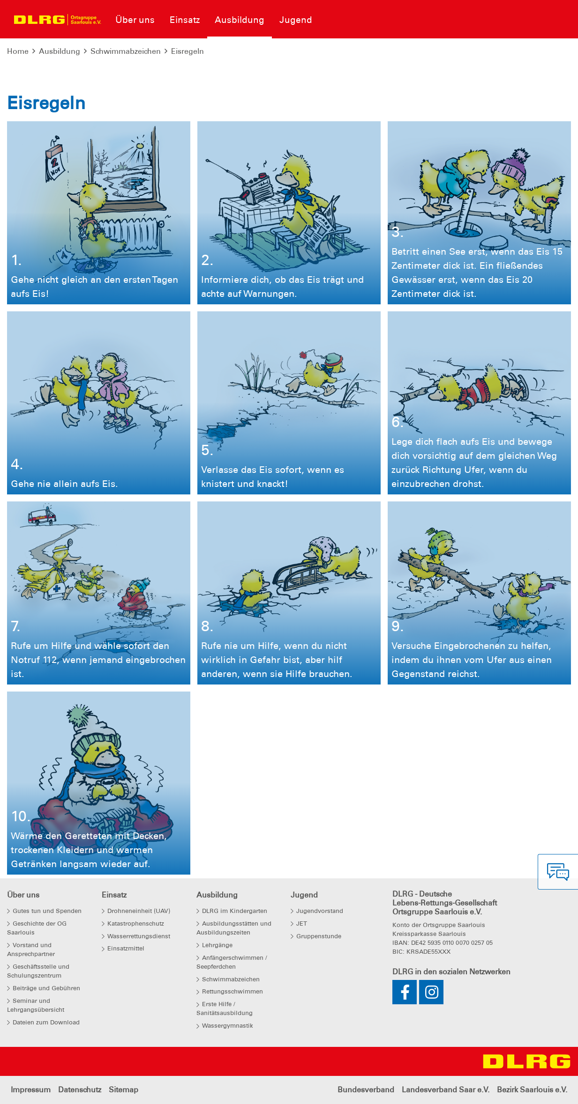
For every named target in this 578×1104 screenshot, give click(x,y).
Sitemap (123, 1089)
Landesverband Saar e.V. (445, 1089)
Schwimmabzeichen (125, 51)
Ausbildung (59, 51)
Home (18, 51)
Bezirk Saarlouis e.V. (532, 1089)
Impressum (31, 1089)
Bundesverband (366, 1089)
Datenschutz (79, 1089)
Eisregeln (187, 51)
